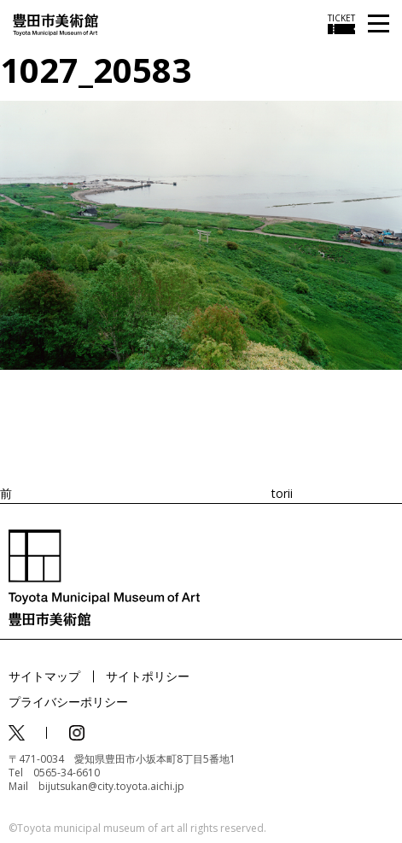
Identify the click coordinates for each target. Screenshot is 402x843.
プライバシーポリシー (68, 702)
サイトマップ (44, 676)
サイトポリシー (147, 676)
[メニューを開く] (378, 24)
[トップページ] (55, 23)
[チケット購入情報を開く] (341, 24)
